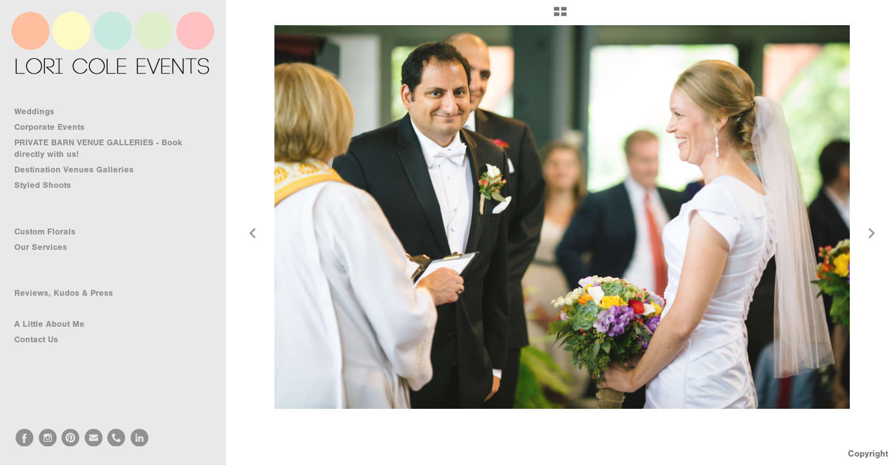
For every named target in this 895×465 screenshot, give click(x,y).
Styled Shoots (48, 185)
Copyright (868, 453)
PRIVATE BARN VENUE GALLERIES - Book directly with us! (98, 148)
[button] (560, 16)
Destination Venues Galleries (79, 170)
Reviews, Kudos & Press (63, 293)
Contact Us (36, 339)
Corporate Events (55, 127)
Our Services (46, 247)
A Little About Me (49, 324)
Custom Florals (50, 232)
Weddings (40, 112)
